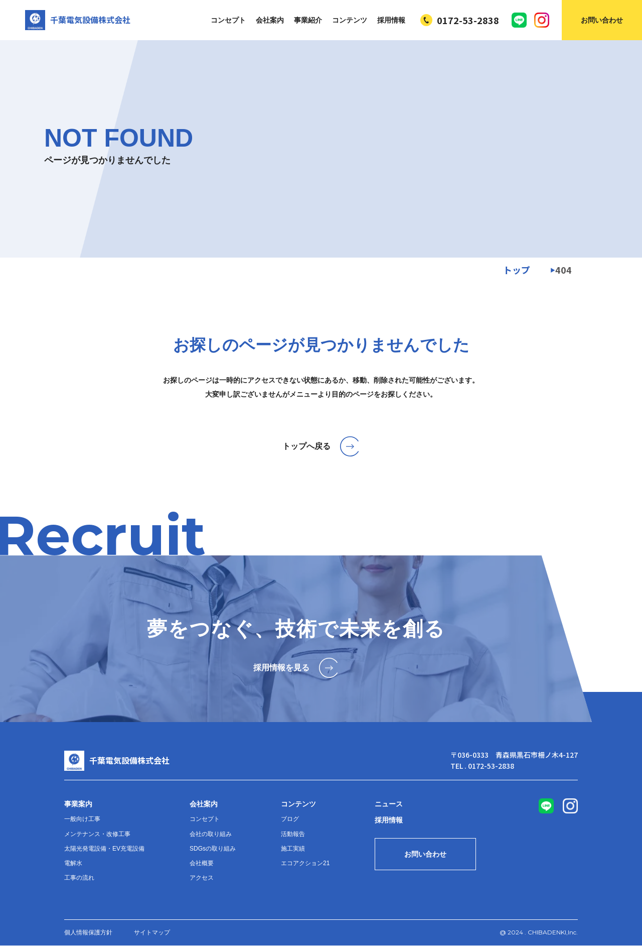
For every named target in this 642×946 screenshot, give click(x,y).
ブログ (290, 818)
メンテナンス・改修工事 (97, 834)
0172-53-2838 (459, 20)
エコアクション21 (305, 863)
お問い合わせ (602, 20)
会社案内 (270, 20)
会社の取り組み (211, 834)
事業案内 (78, 804)
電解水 (73, 863)
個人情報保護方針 (88, 932)
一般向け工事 (82, 818)
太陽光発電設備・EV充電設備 (104, 848)
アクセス (202, 877)
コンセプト (228, 20)
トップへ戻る (321, 446)
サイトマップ (152, 932)
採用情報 (391, 20)
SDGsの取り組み (213, 848)
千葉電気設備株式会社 (77, 20)
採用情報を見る (296, 668)
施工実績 (293, 848)
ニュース (389, 804)
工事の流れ (79, 877)
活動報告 (293, 834)
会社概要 (202, 863)
